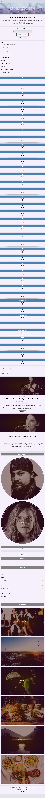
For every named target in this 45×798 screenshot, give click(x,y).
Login (34, 787)
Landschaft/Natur (5, 588)
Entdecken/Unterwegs (6, 574)
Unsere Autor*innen (22, 454)
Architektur (4, 572)
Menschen (4, 585)
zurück (25, 34)
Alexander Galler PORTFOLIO (23, 789)
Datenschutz (29, 787)
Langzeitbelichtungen (6, 583)
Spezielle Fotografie (6, 593)
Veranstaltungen (5, 596)
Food (3, 577)
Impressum (23, 787)
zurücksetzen (5, 373)
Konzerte (4, 580)
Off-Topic (4, 591)
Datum (20, 37)
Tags (25, 37)
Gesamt (3, 599)
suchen (19, 34)
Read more (22, 411)
